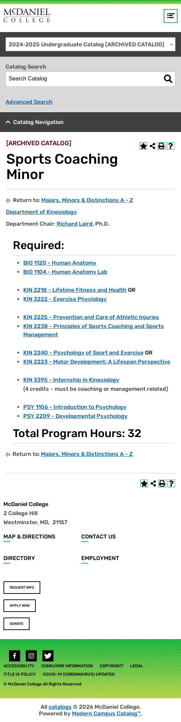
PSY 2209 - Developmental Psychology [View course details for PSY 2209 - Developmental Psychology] (75, 416)
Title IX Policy (19, 674)
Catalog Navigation (38, 122)
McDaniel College (25, 504)
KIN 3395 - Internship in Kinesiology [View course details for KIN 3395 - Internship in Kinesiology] (71, 379)
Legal (136, 665)
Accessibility (18, 665)
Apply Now (20, 606)
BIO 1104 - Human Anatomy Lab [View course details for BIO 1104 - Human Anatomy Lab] (65, 272)
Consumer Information (67, 665)
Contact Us (98, 536)
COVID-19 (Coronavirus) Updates (79, 674)
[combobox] (90, 44)
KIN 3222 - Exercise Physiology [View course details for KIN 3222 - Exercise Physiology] (65, 299)
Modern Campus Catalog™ (106, 713)
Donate (16, 624)
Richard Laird (74, 223)
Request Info (22, 587)
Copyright (111, 665)
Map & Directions (29, 536)
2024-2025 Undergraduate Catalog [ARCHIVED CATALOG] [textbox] (86, 44)
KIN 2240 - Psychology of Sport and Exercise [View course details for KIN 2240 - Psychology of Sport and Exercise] (83, 352)
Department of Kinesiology (41, 212)
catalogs (60, 707)
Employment (100, 558)
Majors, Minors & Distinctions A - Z (87, 200)
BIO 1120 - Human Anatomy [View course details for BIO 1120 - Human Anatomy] (59, 262)
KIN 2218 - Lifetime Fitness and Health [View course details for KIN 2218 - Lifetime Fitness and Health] (74, 290)
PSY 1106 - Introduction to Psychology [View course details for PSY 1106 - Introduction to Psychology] (74, 407)
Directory (19, 558)
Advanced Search (29, 102)
